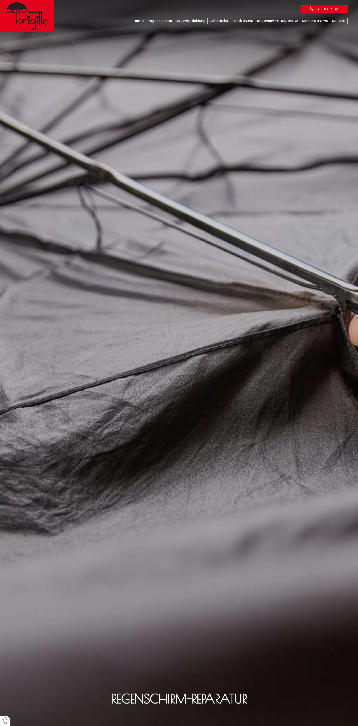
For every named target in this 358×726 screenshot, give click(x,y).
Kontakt (339, 20)
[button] (324, 9)
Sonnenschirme (315, 20)
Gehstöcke (218, 20)
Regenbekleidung (190, 20)
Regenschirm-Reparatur (277, 20)
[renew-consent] (5, 721)
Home (139, 20)
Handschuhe (242, 20)
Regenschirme (160, 20)
